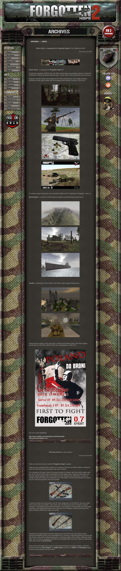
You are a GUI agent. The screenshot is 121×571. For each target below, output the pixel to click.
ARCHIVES (35, 41)
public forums (58, 547)
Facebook (82, 547)
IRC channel (46, 547)
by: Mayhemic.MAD (60, 48)
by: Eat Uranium (60, 452)
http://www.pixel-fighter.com (38, 438)
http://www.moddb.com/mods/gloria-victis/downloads (46, 436)
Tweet (63, 441)
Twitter (74, 547)
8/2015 (44, 41)
